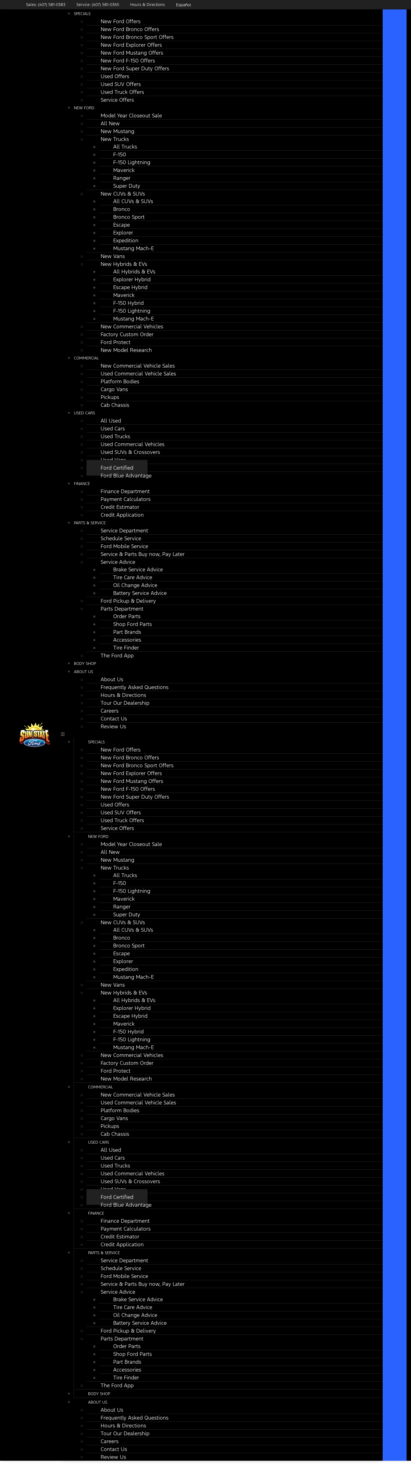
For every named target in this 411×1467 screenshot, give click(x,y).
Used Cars (84, 413)
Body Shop (99, 1393)
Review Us (113, 726)
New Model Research (126, 350)
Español (183, 5)
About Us (83, 671)
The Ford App (117, 655)
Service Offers (117, 99)
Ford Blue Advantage (126, 475)
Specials (82, 13)
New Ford (84, 108)
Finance (82, 483)
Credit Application (122, 514)
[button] (221, 734)
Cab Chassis (115, 405)
